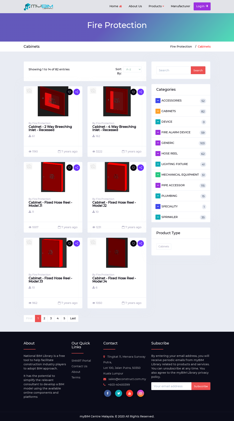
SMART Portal (81, 360)
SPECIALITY (180, 206)
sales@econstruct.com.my (124, 379)
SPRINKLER (180, 217)
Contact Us (79, 366)
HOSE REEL (180, 153)
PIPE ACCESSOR (180, 185)
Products (156, 6)
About (76, 372)
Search (198, 70)
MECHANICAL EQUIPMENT (180, 174)
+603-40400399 (116, 384)
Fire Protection (181, 46)
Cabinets (204, 46)
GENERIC (180, 143)
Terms (76, 377)
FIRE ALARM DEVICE (180, 132)
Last (73, 318)
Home (116, 6)
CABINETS (180, 111)
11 (31, 212)
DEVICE (180, 121)
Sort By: (118, 71)
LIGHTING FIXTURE (180, 164)
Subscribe (201, 386)
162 (96, 136)
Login (202, 6)
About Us (135, 6)
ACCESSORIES (180, 100)
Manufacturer (180, 6)
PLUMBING (180, 196)
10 (95, 212)
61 (32, 136)
